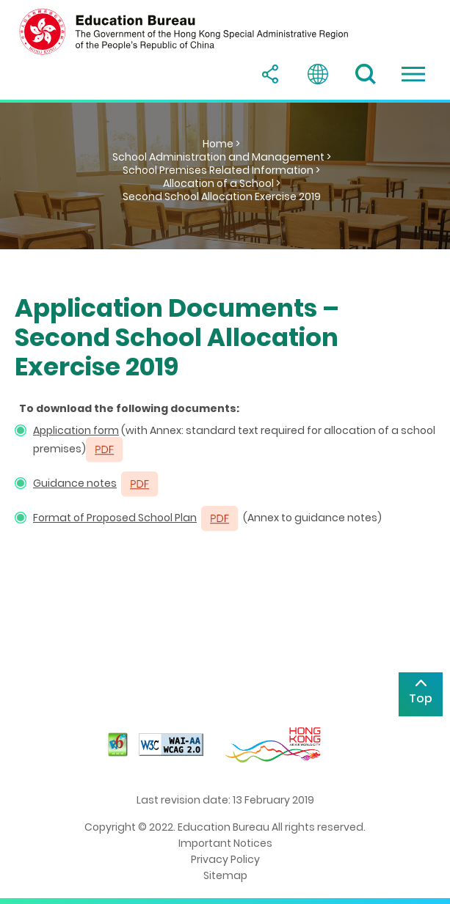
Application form (76, 430)
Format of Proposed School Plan (115, 517)
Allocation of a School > (221, 183)
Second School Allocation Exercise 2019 (222, 196)
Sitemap (225, 875)
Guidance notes (75, 483)
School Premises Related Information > (221, 170)
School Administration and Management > (221, 156)
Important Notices (225, 843)
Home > (221, 143)
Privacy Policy (225, 859)
